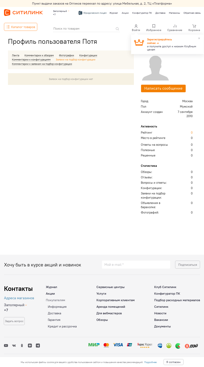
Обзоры (102, 318)
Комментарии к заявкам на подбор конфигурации (42, 63)
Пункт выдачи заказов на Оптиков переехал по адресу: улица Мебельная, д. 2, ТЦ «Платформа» (102, 3)
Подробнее (150, 362)
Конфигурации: (151, 188)
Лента (15, 55)
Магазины (174, 12)
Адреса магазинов (19, 296)
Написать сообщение (163, 88)
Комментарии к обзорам (39, 55)
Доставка (160, 12)
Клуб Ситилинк (165, 285)
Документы (162, 325)
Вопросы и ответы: (154, 182)
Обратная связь (191, 12)
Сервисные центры (110, 285)
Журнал (113, 12)
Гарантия (54, 318)
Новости (160, 312)
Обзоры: (146, 172)
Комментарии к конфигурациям (31, 59)
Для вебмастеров (109, 312)
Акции (125, 12)
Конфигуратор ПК (141, 12)
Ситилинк (161, 305)
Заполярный (60, 11)
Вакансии (161, 318)
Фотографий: (150, 212)
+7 (54, 14)
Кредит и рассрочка (62, 325)
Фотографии (66, 55)
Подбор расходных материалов (177, 298)
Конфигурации (88, 55)
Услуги (101, 292)
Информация (57, 305)
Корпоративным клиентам (115, 298)
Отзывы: (147, 177)
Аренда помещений (110, 305)
